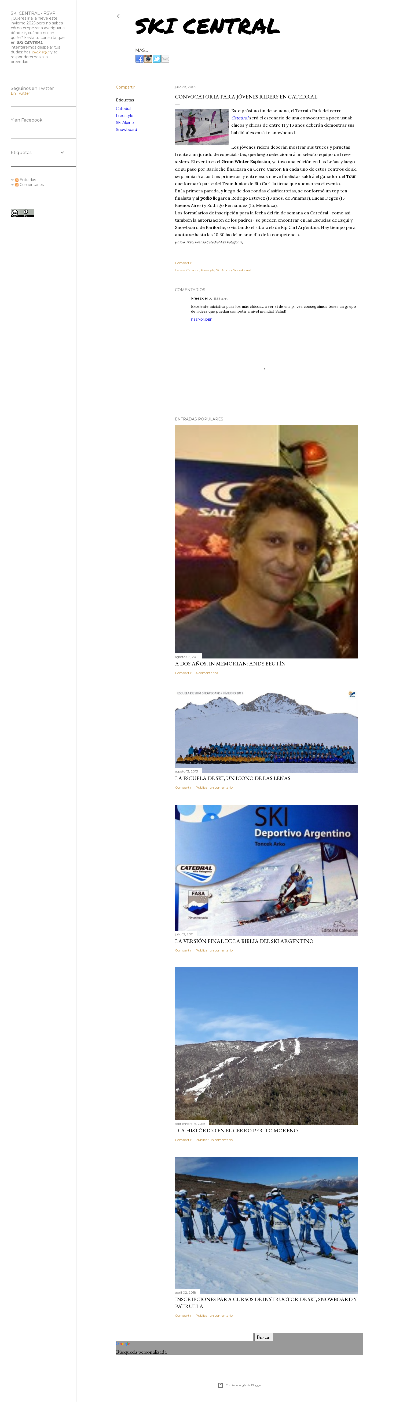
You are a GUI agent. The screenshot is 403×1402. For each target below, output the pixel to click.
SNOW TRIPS (209, 50)
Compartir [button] (125, 87)
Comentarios (29, 184)
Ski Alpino (125, 122)
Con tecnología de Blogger (239, 1385)
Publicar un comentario (214, 787)
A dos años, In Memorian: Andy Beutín (230, 663)
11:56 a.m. (221, 298)
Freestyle (124, 115)
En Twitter (20, 93)
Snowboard (126, 129)
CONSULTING (177, 50)
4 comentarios (207, 673)
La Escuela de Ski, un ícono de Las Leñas (232, 778)
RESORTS (237, 50)
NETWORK (147, 50)
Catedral (123, 108)
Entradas (25, 179)
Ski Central (207, 25)
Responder (202, 319)
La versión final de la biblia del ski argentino (244, 941)
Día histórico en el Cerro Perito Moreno (236, 1130)
